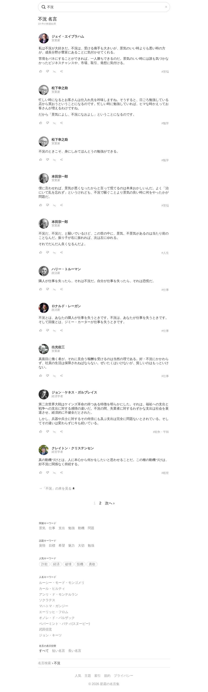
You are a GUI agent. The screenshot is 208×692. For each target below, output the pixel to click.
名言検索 (44, 663)
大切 (81, 545)
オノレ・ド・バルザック (57, 618)
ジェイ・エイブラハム (68, 36)
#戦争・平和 (161, 432)
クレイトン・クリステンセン (73, 448)
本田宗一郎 (60, 176)
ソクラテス (47, 600)
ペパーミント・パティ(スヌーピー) (64, 623)
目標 (52, 545)
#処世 (165, 473)
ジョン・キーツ (50, 635)
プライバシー (123, 675)
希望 (61, 545)
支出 (61, 528)
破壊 (68, 564)
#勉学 (165, 123)
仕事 (52, 528)
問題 (91, 528)
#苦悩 (165, 71)
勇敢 (92, 564)
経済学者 (57, 396)
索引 (97, 675)
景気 (42, 528)
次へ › (110, 503)
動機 (81, 528)
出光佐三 (58, 347)
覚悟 (42, 545)
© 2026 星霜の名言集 (104, 684)
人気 (78, 675)
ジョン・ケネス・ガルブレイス (74, 392)
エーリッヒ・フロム (53, 612)
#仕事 (165, 289)
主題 (87, 675)
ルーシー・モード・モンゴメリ (61, 582)
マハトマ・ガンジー (53, 606)
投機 (80, 564)
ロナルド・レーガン (66, 306)
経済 (56, 564)
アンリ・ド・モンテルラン (58, 594)
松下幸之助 (60, 88)
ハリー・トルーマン (66, 269)
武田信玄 (45, 629)
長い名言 (74, 650)
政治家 (56, 273)
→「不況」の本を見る (57, 488)
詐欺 (44, 564)
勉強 (71, 528)
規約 (107, 675)
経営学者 (57, 451)
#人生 (165, 252)
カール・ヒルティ (52, 588)
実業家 (56, 40)
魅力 (71, 545)
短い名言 (58, 650)
